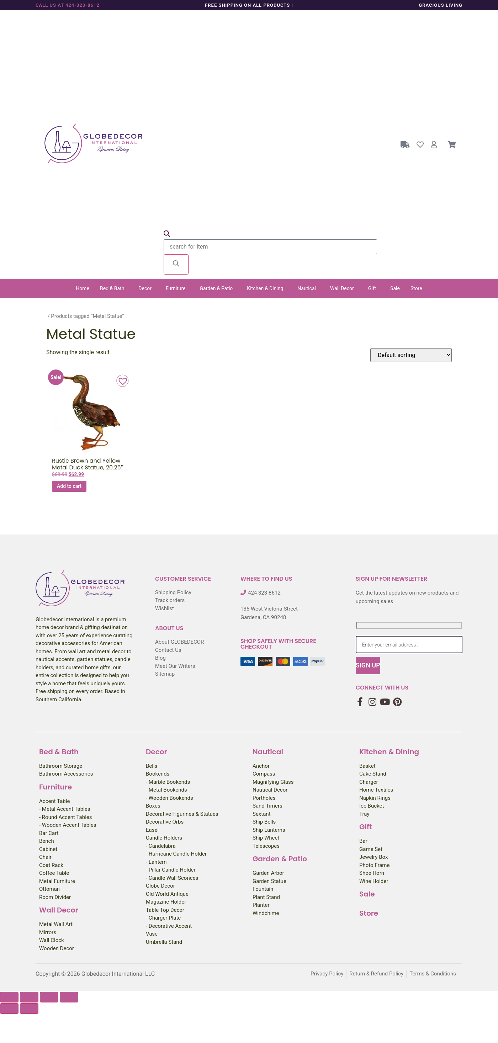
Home (82, 288)
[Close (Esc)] (69, 997)
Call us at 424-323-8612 (68, 5)
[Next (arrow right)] (29, 1008)
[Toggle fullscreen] (29, 997)
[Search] (176, 264)
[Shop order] (411, 355)
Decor (145, 288)
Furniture (176, 288)
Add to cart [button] (69, 486)
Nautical (306, 288)
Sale (395, 288)
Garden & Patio (216, 288)
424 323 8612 (264, 593)
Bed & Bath (112, 288)
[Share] (49, 997)
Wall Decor (342, 288)
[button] (114, 288)
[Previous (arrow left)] (9, 1008)
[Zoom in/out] (9, 997)
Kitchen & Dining (265, 288)
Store (416, 288)
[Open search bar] (167, 235)
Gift (372, 288)
